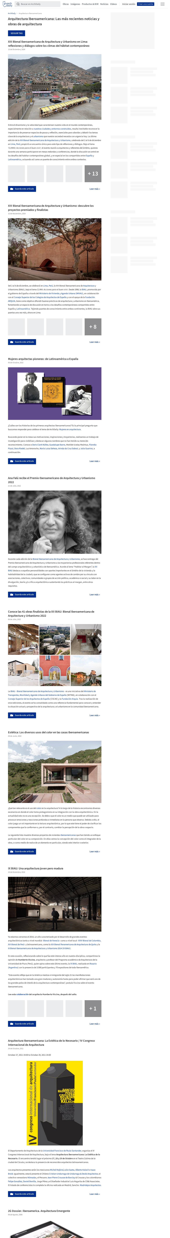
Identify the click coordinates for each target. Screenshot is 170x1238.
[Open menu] (162, 4)
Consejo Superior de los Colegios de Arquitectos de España (40, 297)
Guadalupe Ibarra (57, 444)
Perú (18, 144)
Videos (113, 4)
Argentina (13, 967)
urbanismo (38, 136)
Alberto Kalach (82, 1169)
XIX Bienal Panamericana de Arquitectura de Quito (73, 944)
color (38, 808)
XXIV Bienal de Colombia (89, 940)
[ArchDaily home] (7, 4)
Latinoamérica (14, 159)
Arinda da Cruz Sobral (68, 448)
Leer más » (95, 189)
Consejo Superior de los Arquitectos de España (29, 698)
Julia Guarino (86, 448)
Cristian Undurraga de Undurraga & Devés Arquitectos (73, 1173)
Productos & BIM (90, 4)
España (89, 155)
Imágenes (75, 4)
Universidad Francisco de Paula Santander (62, 1150)
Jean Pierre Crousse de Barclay (61, 1177)
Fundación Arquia (70, 698)
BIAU (84, 289)
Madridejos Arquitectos (90, 1185)
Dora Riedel (19, 448)
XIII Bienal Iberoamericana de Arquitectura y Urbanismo (45, 140)
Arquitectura (89, 285)
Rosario (93, 963)
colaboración (22, 994)
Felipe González (15, 1181)
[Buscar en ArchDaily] (40, 4)
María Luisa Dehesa (48, 448)
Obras (66, 4)
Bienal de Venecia (51, 940)
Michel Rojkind (56, 1169)
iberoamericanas (68, 835)
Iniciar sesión (128, 4)
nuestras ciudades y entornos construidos (52, 128)
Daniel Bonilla (29, 1181)
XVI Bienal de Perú (16, 944)
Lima (13, 144)
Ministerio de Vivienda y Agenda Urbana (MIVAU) (61, 293)
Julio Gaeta (69, 1169)
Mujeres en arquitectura (70, 429)
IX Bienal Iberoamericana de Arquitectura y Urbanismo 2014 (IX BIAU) (39, 948)
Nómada (31, 1177)
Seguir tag (17, 33)
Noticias (104, 4)
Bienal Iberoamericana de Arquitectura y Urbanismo (56, 559)
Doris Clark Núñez (40, 444)
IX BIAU (73, 963)
